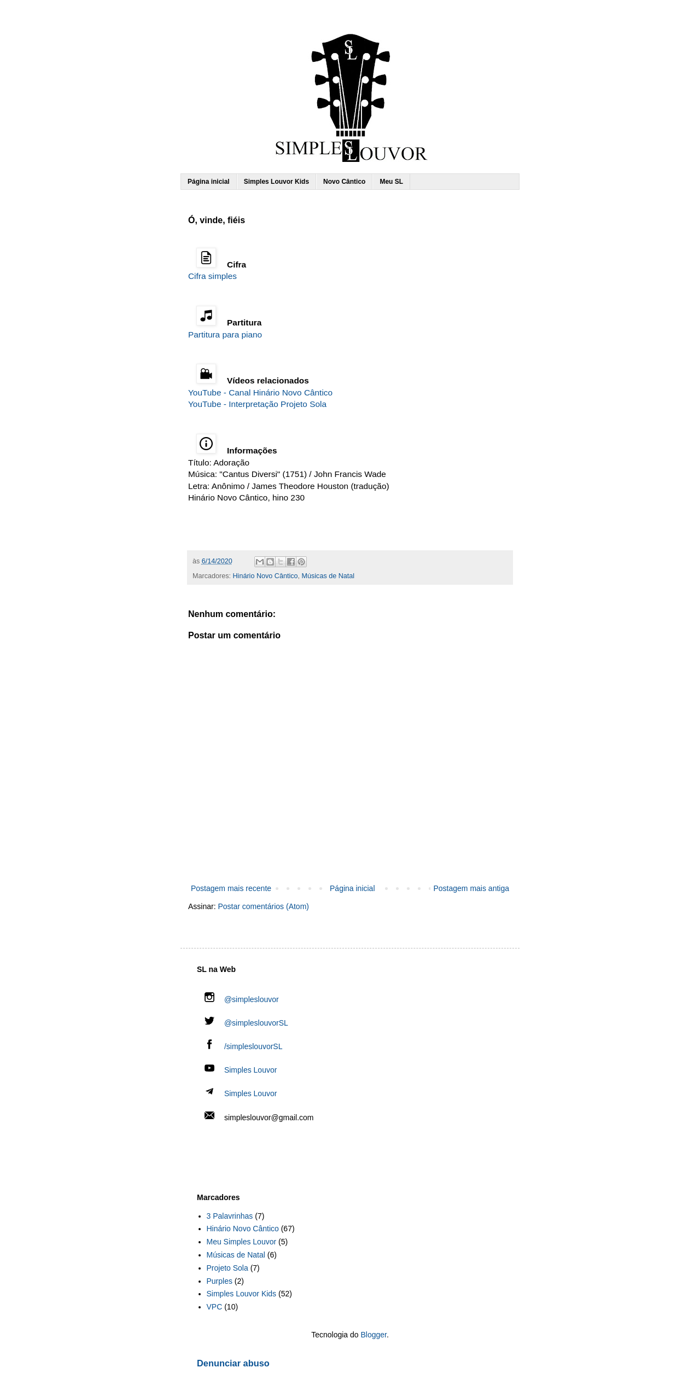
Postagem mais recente (231, 888)
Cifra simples (212, 276)
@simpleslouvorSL (246, 1022)
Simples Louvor (250, 1070)
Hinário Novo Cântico (265, 576)
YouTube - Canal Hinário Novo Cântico (260, 392)
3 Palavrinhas (230, 1216)
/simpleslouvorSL (244, 1046)
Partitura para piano (225, 334)
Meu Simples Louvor (242, 1241)
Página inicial (209, 181)
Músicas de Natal (328, 576)
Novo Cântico (344, 181)
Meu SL (391, 181)
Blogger (373, 1334)
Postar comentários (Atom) (263, 906)
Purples (219, 1281)
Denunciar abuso (233, 1363)
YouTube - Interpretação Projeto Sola (257, 404)
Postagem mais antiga (471, 888)
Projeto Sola (227, 1268)
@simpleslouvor (242, 999)
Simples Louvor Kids (276, 181)
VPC (215, 1306)
